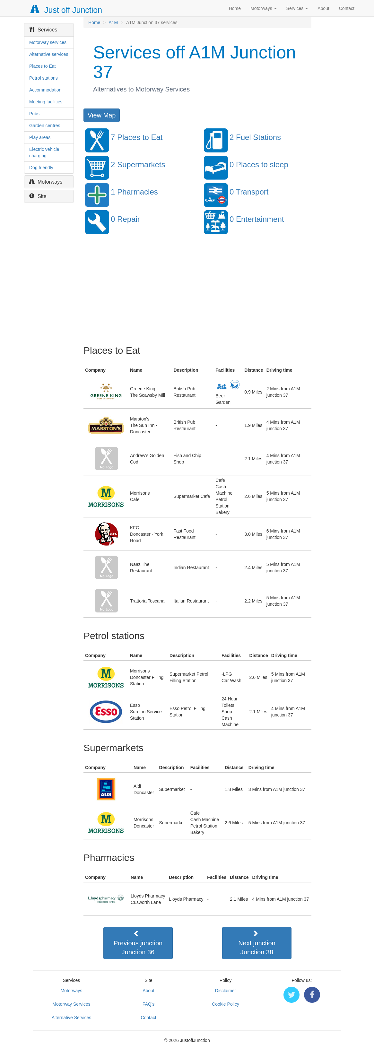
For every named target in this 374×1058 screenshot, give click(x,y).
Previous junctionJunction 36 (138, 943)
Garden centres (44, 125)
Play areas (39, 137)
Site (38, 196)
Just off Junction (66, 9)
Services (297, 8)
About (323, 8)
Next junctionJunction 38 (256, 943)
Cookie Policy (225, 1004)
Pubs (34, 113)
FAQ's (149, 1004)
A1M (113, 22)
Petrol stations (43, 78)
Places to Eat (42, 66)
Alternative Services (71, 1017)
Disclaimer (225, 990)
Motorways (263, 8)
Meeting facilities (46, 101)
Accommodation (45, 89)
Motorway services (47, 42)
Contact (346, 8)
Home (235, 8)
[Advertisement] (196, 294)
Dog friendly (41, 167)
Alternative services (48, 54)
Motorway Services (71, 1004)
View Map (102, 115)
